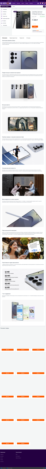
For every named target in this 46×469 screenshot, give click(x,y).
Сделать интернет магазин (3, 465)
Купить (35, 26)
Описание (4, 38)
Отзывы (28, 38)
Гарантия (22, 38)
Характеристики (13, 38)
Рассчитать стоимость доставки (37, 31)
